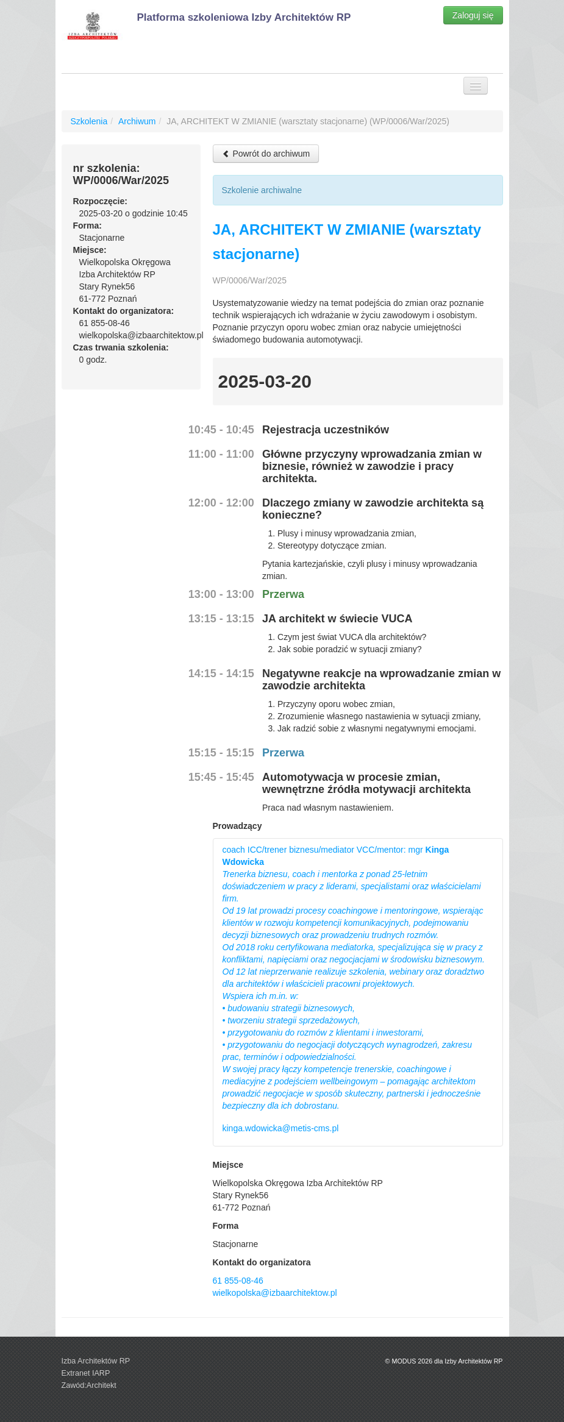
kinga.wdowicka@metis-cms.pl (281, 1128)
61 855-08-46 (238, 1280)
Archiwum (136, 121)
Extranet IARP (86, 1373)
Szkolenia (89, 121)
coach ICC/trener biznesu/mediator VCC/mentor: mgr (354, 978)
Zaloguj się (473, 15)
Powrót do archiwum (266, 153)
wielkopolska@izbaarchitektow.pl (275, 1293)
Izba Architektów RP (96, 1361)
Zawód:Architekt (89, 1385)
